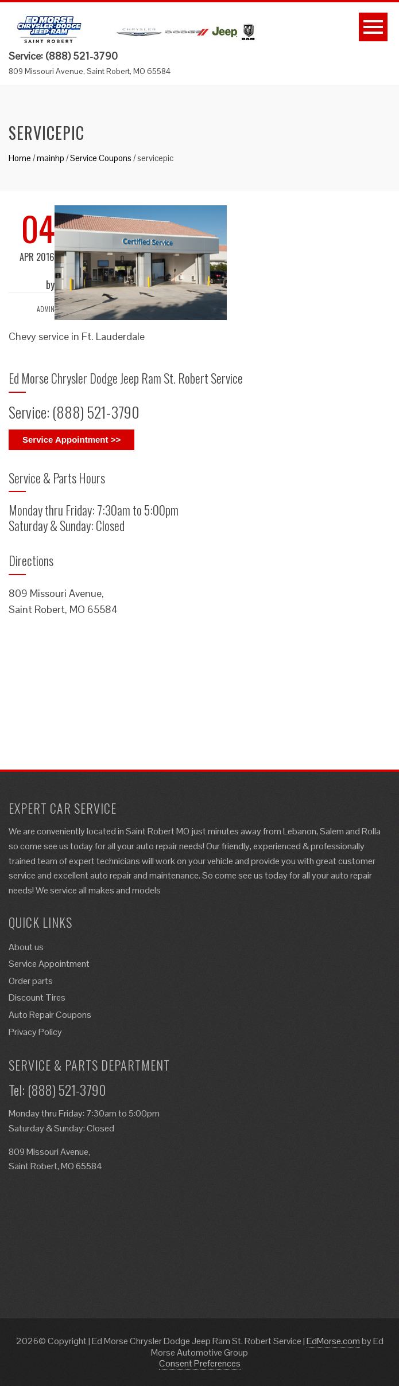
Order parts (31, 981)
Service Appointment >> (71, 439)
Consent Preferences (200, 1363)
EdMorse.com (333, 1341)
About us (26, 947)
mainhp (50, 158)
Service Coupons (100, 158)
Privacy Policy (35, 1032)
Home (20, 158)
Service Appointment (49, 964)
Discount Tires (37, 997)
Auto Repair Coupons (50, 1015)
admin (46, 309)
